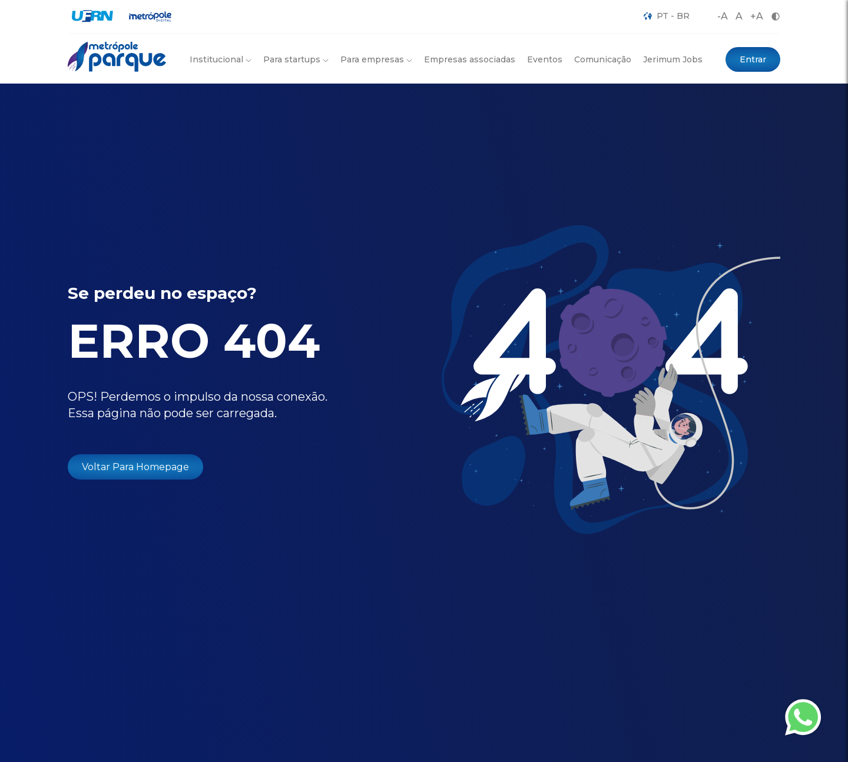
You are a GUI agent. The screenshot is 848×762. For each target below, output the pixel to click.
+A (756, 16)
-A (722, 16)
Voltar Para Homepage (135, 466)
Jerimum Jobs (673, 59)
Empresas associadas (469, 59)
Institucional (220, 59)
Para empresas (376, 59)
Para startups (296, 59)
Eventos (544, 59)
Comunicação (602, 59)
